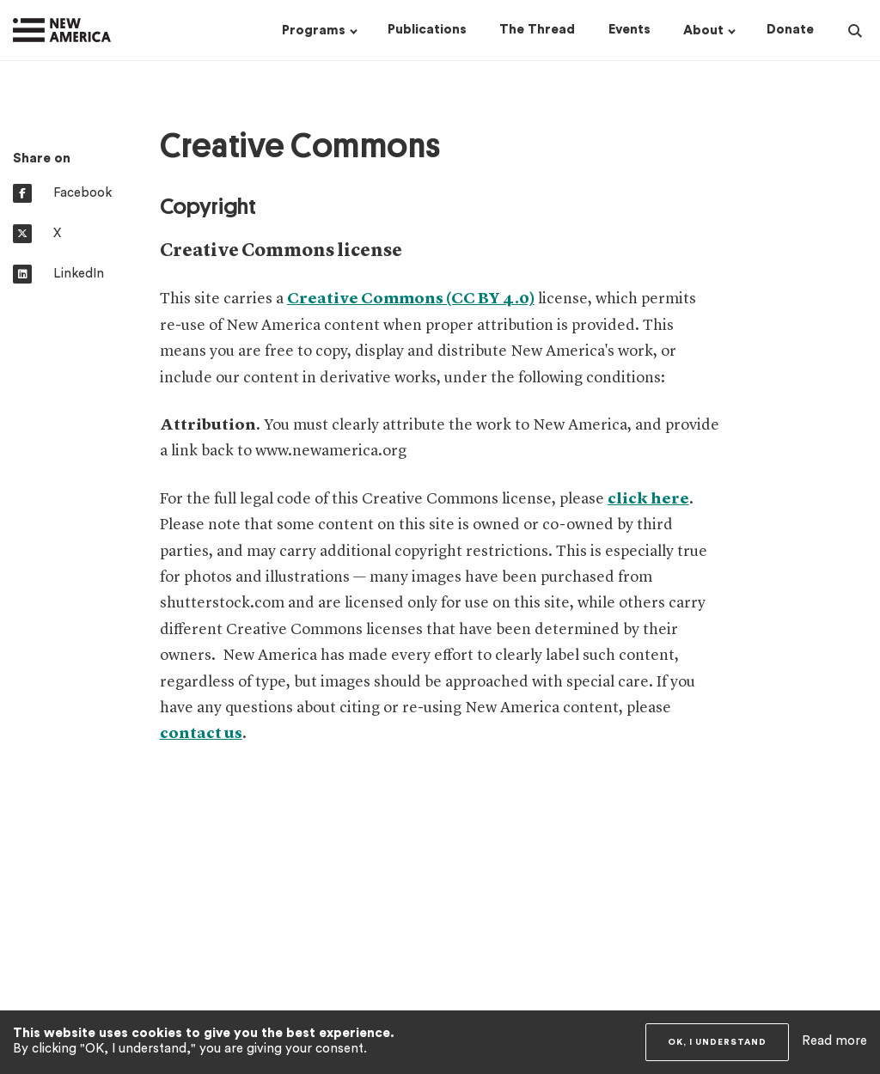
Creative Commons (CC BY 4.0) (411, 299)
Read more (834, 1040)
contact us (201, 733)
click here (648, 499)
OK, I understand (717, 1042)
